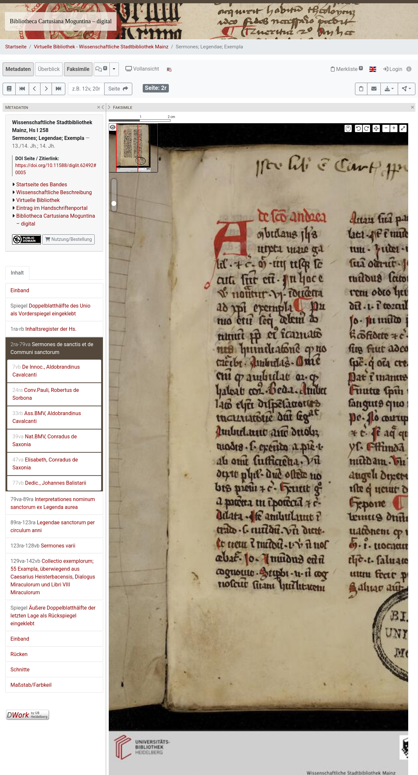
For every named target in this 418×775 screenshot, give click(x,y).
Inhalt (17, 273)
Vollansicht (142, 69)
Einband (19, 290)
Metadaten (18, 69)
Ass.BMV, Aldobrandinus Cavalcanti (46, 417)
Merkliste (347, 69)
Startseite (15, 47)
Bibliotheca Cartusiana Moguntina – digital (61, 21)
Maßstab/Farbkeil (31, 685)
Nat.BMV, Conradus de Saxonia (44, 440)
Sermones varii (42, 546)
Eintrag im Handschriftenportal (52, 208)
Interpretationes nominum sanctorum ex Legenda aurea (52, 503)
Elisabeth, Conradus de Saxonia (45, 464)
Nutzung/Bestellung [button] (68, 239)
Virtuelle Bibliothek (38, 200)
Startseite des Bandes (41, 184)
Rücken (18, 654)
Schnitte (19, 669)
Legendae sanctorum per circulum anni (52, 526)
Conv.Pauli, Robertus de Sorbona (45, 394)
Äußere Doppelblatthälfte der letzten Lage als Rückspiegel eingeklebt (53, 616)
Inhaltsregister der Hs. (43, 329)
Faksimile (78, 69)
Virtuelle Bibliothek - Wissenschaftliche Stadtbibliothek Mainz (101, 47)
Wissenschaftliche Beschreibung (54, 192)
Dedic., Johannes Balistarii (49, 483)
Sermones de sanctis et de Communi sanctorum (51, 348)
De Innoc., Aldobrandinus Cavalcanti (46, 371)
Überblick (49, 69)
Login (392, 69)
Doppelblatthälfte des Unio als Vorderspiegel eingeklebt (50, 310)
